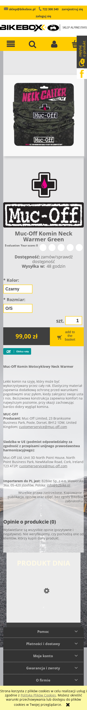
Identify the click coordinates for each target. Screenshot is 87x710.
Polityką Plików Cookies (38, 695)
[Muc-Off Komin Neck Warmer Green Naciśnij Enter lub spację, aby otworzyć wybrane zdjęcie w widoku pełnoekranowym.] (43, 115)
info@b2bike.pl (58, 485)
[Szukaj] (33, 44)
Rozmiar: (14, 299)
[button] (11, 44)
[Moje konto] (54, 44)
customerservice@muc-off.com (43, 427)
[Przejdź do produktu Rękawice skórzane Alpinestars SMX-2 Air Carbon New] (43, 616)
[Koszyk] (76, 44)
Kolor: (11, 280)
